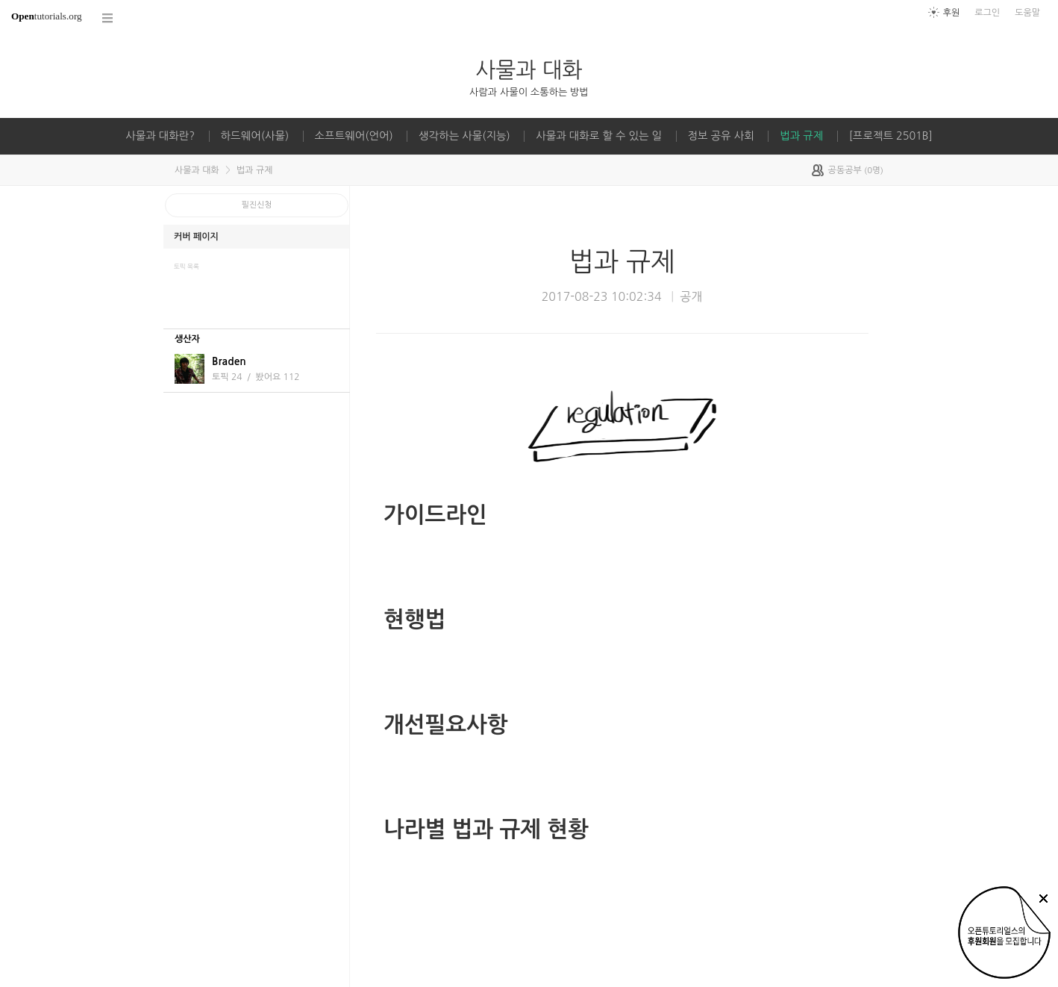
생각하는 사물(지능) (464, 136)
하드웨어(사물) (255, 136)
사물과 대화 (528, 70)
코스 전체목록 (108, 18)
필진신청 (257, 205)
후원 (951, 12)
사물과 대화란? (160, 136)
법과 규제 (801, 136)
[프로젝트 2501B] (891, 136)
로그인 (987, 12)
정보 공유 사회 (721, 136)
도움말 (1027, 12)
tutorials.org (46, 16)
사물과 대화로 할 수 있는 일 (599, 136)
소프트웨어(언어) (354, 136)
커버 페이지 (196, 236)
